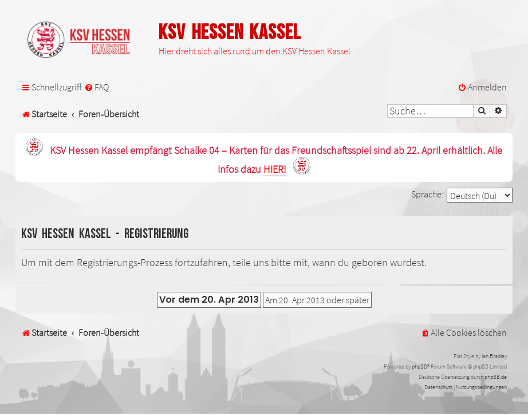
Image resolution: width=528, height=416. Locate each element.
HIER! (274, 170)
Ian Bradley (494, 356)
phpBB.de (495, 377)
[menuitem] (96, 87)
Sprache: (427, 194)
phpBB (419, 366)
